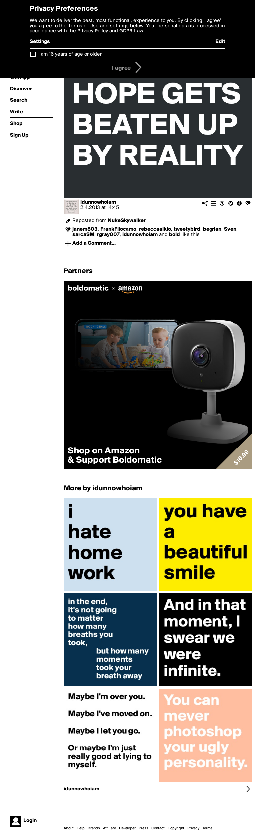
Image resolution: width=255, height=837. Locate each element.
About (69, 828)
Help (81, 828)
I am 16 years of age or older (70, 54)
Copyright (176, 828)
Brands (94, 828)
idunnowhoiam (98, 202)
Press (143, 828)
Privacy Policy (92, 31)
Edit (220, 41)
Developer (127, 828)
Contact (158, 828)
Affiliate (109, 828)
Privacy (193, 828)
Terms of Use (83, 26)
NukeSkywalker (127, 220)
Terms (207, 828)
